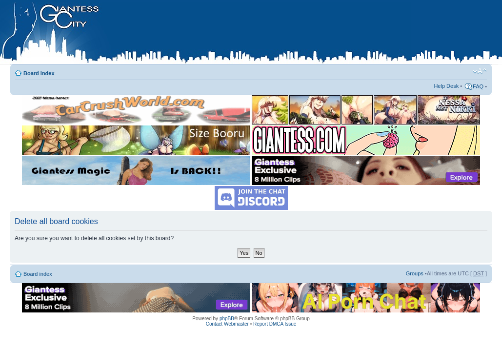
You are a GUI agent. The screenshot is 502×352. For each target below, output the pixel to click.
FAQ (478, 86)
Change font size (480, 71)
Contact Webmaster (227, 324)
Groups (414, 273)
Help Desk (446, 86)
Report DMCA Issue (274, 324)
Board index (39, 73)
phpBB (227, 318)
